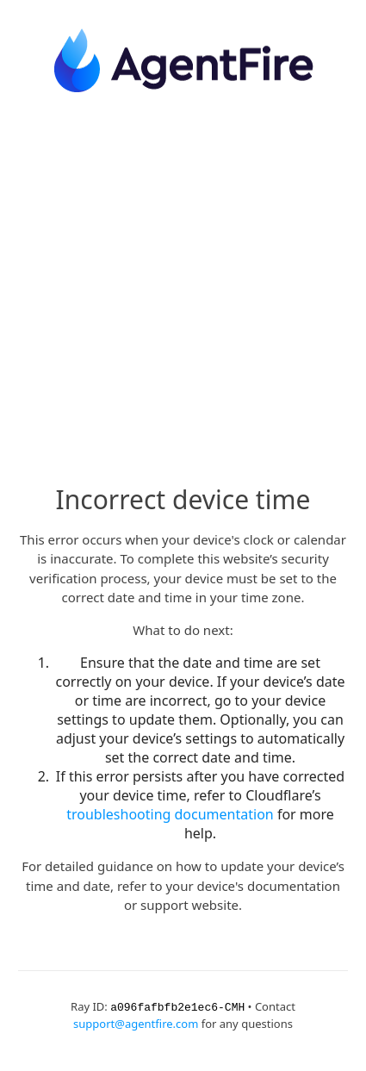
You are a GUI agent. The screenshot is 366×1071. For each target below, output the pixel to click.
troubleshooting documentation (170, 814)
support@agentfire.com (135, 1023)
